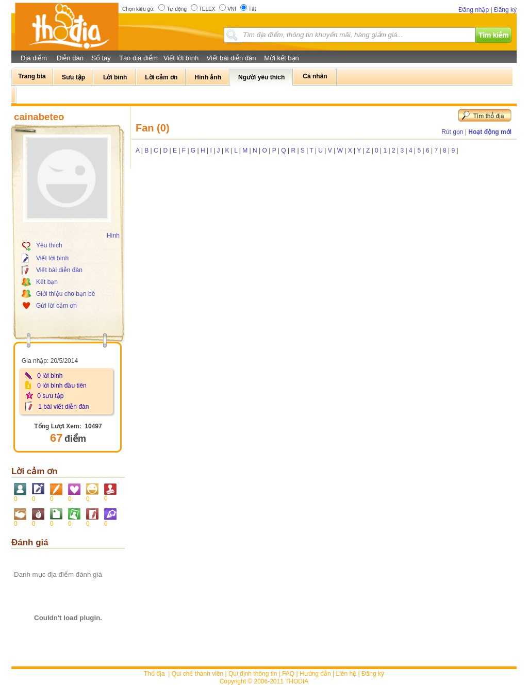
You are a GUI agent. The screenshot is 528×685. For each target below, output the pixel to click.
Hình (113, 235)
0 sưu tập (50, 395)
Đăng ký (505, 9)
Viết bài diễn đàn (231, 58)
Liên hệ (346, 673)
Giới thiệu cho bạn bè (65, 293)
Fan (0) (153, 127)
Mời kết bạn (281, 58)
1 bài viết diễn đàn (63, 406)
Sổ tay (101, 58)
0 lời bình (49, 375)
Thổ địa (154, 673)
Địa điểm (34, 58)
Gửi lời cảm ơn (56, 305)
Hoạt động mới (490, 132)
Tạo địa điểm (138, 58)
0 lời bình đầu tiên (61, 385)
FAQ (288, 673)
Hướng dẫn (315, 673)
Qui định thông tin (252, 673)
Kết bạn (47, 282)
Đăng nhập (473, 9)
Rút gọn (452, 132)
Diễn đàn (70, 58)
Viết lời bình (181, 58)
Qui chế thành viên (197, 673)
